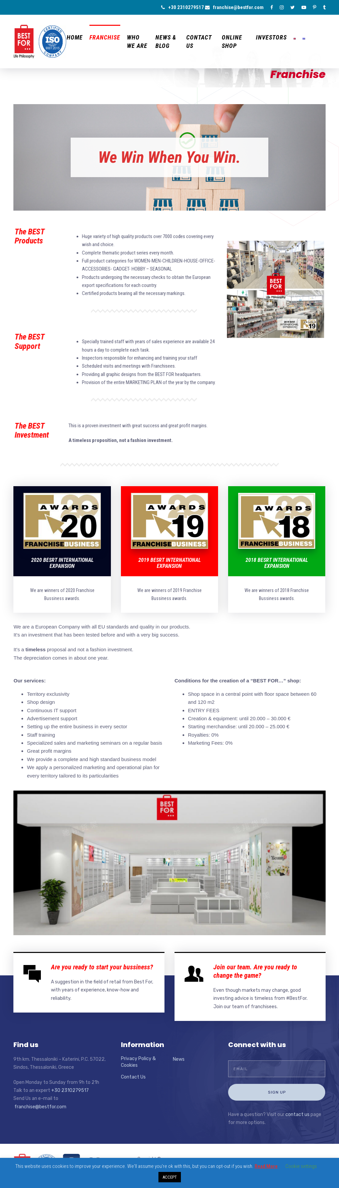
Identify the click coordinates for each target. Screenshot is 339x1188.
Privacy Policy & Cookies (138, 1062)
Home (75, 37)
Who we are (137, 41)
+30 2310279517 (182, 7)
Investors (271, 37)
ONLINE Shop (232, 41)
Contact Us (198, 41)
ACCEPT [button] (169, 1177)
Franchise (104, 37)
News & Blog (165, 41)
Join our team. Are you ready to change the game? (255, 971)
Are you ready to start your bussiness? (102, 967)
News (179, 1059)
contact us (297, 1114)
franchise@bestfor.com (234, 7)
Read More (266, 1166)
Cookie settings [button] (301, 1166)
